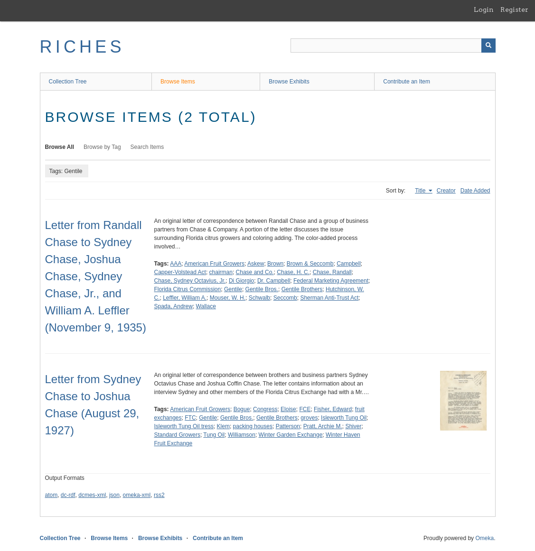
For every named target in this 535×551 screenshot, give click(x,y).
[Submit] (488, 45)
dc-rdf (68, 495)
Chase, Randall (332, 272)
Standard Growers (177, 435)
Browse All (60, 147)
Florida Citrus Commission (187, 289)
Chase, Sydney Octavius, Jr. (190, 280)
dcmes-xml (92, 495)
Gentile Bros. (261, 289)
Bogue (242, 409)
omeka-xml (137, 495)
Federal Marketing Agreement (330, 280)
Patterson (288, 426)
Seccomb (285, 297)
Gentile (233, 289)
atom (51, 495)
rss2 (159, 495)
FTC (190, 417)
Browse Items (177, 81)
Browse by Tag (102, 147)
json (114, 495)
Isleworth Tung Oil (343, 417)
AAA (175, 263)
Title (421, 190)
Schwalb (259, 297)
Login (484, 9)
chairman (221, 272)
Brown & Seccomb (310, 263)
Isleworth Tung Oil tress (184, 426)
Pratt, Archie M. (322, 426)
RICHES (82, 46)
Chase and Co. (255, 272)
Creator (446, 190)
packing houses (252, 426)
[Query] (393, 45)
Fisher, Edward (333, 409)
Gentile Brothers (302, 289)
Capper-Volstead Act (180, 272)
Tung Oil (214, 435)
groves (309, 417)
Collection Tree (68, 81)
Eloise (288, 409)
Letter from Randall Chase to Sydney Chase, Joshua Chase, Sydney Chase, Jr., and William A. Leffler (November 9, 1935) (95, 276)
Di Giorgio (241, 280)
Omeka (484, 538)
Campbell (349, 263)
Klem (223, 426)
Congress (265, 409)
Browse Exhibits (289, 81)
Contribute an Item (406, 81)
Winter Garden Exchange (291, 435)
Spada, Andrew (173, 306)
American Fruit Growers (214, 263)
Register (514, 9)
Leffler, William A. (184, 297)
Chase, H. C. (293, 272)
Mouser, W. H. (227, 297)
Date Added (475, 190)
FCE (304, 409)
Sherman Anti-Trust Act (329, 297)
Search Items (147, 147)
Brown (275, 263)
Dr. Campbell (273, 280)
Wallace (206, 306)
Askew (255, 263)
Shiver (353, 426)
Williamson (241, 435)
